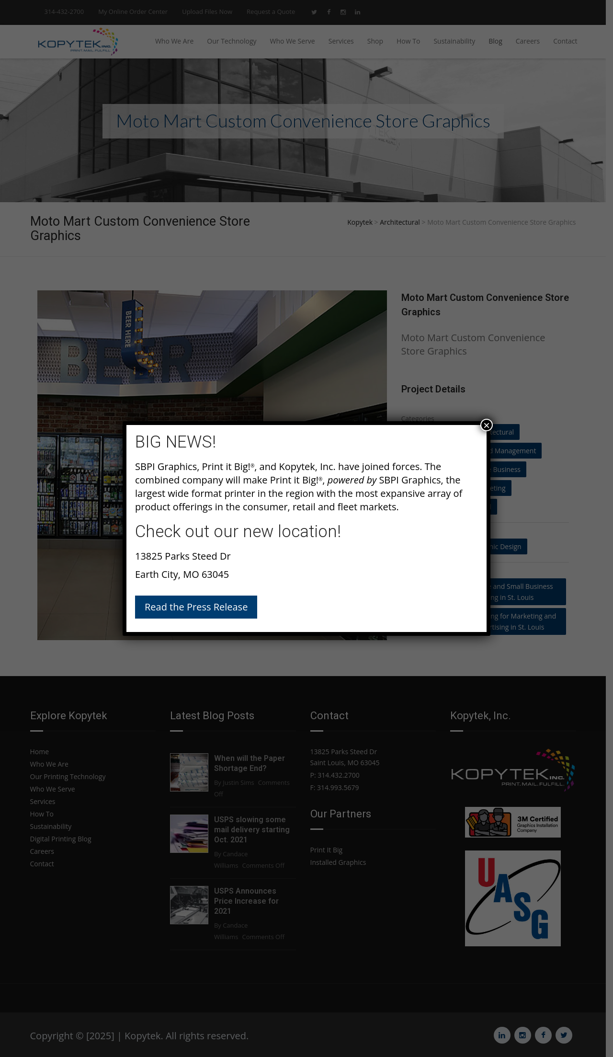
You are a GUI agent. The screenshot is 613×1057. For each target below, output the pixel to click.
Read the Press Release (196, 606)
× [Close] (486, 425)
